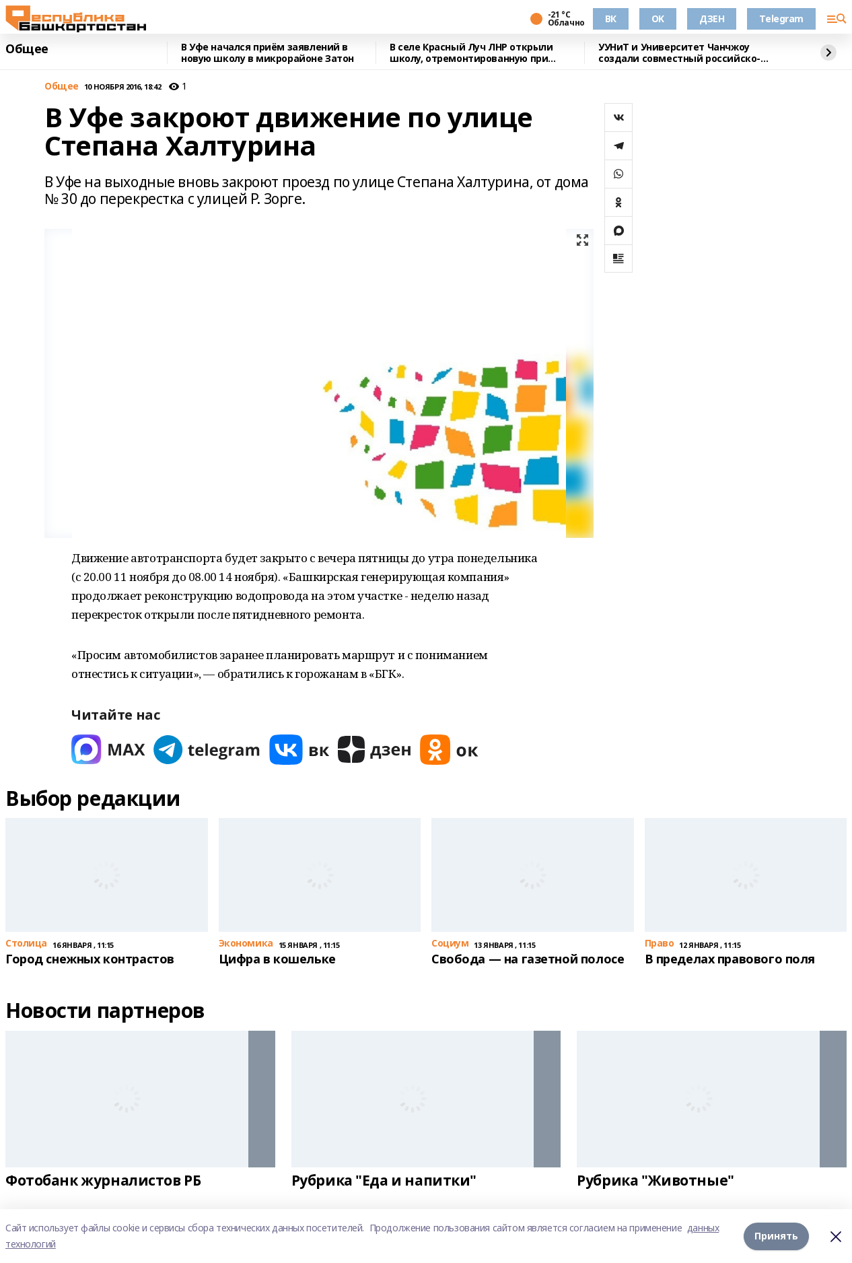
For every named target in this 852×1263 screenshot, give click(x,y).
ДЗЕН (711, 18)
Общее (26, 49)
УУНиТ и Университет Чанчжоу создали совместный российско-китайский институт (679, 53)
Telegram (781, 18)
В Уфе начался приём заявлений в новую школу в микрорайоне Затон (267, 53)
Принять (776, 1235)
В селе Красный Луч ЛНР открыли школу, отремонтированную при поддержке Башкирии (471, 53)
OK (657, 18)
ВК (610, 18)
